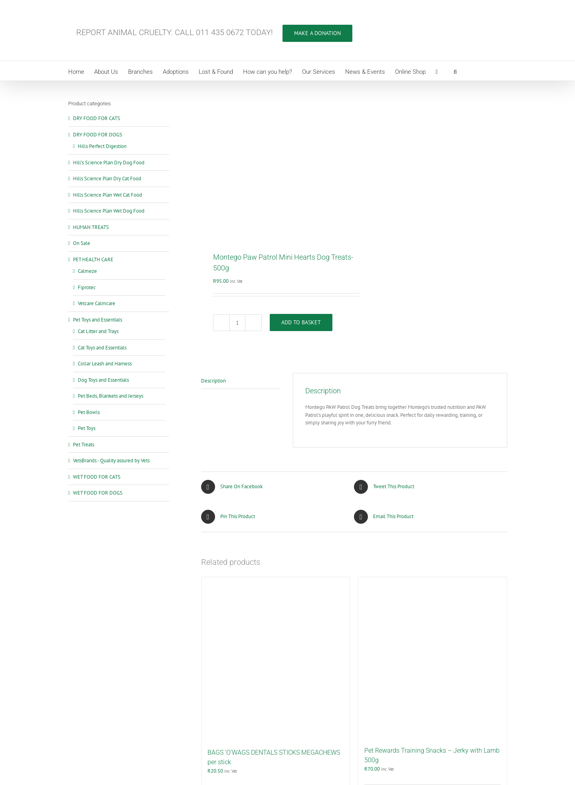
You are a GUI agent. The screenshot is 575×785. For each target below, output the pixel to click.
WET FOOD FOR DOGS (98, 492)
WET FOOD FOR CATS (97, 476)
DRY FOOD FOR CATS (96, 118)
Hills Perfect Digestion (102, 146)
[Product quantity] (237, 183)
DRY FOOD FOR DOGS (97, 134)
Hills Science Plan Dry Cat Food (107, 178)
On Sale (81, 243)
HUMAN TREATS (91, 227)
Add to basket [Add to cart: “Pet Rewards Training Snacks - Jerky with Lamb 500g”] (383, 658)
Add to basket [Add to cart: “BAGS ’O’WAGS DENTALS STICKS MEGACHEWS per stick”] (226, 660)
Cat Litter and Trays (98, 331)
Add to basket (301, 183)
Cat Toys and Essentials (102, 347)
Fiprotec (87, 287)
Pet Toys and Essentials (97, 319)
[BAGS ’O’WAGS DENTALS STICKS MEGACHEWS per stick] (276, 519)
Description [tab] (213, 241)
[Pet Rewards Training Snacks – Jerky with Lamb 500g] (432, 518)
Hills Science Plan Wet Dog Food (108, 210)
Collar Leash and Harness (105, 363)
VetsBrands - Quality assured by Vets (111, 460)
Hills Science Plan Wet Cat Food (107, 194)
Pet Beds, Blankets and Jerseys (110, 395)
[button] (455, 71)
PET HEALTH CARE (93, 259)
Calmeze (87, 271)
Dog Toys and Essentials (103, 380)
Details (336, 660)
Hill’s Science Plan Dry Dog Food (108, 162)
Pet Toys (86, 428)
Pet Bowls (89, 412)
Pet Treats (83, 444)
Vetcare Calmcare (96, 303)
